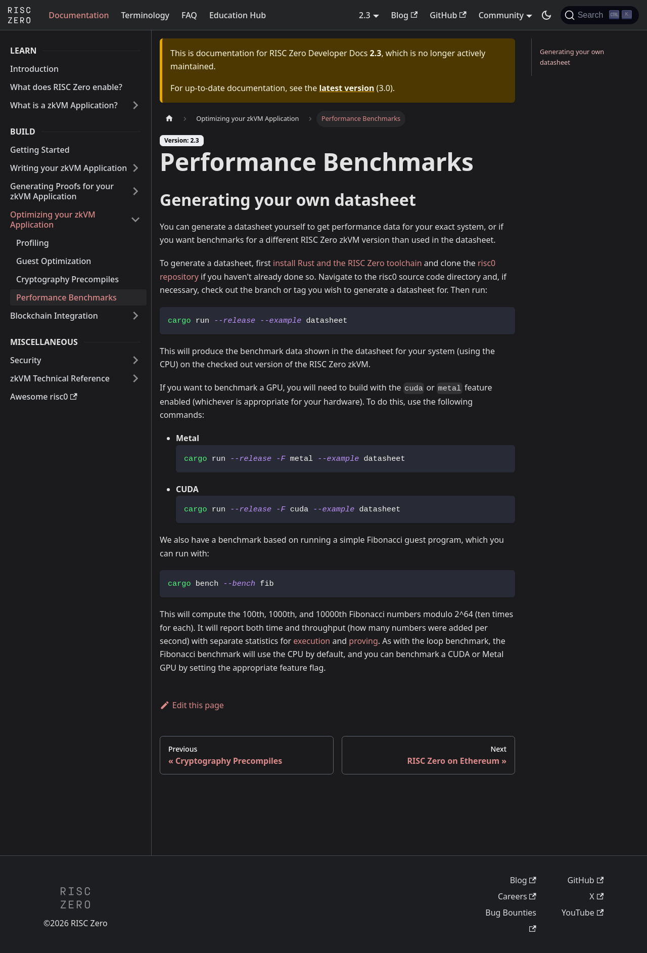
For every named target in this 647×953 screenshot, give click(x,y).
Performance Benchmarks (66, 297)
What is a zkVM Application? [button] (64, 105)
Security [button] (25, 360)
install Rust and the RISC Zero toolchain (347, 263)
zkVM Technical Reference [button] (60, 378)
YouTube (583, 912)
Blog (404, 15)
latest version (346, 88)
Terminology (145, 15)
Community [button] (501, 15)
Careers (517, 896)
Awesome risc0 (43, 396)
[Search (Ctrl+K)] (600, 15)
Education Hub (237, 15)
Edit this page (192, 705)
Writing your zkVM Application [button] (68, 168)
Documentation (79, 15)
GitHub (448, 15)
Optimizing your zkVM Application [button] (53, 219)
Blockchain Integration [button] (54, 315)
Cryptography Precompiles (67, 279)
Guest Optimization (53, 261)
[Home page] (169, 118)
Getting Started (40, 149)
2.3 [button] (365, 15)
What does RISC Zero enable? (66, 87)
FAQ (189, 15)
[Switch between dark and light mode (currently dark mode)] (546, 15)
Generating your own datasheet (572, 57)
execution (311, 640)
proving (363, 640)
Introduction (34, 68)
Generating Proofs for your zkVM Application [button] (62, 191)
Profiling (32, 242)
